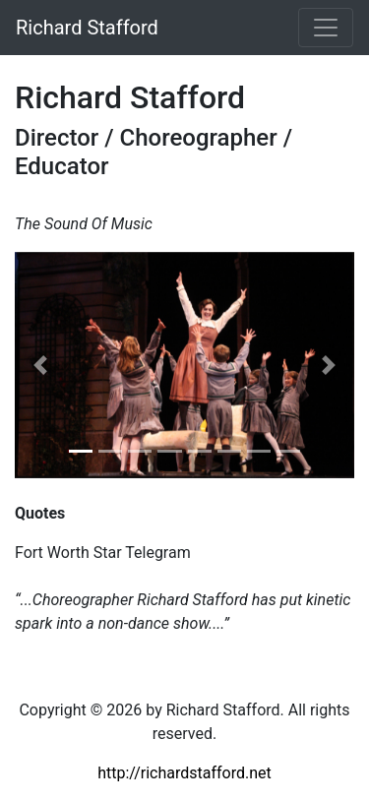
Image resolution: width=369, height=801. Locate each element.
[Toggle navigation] (325, 27)
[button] (40, 365)
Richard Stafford (87, 27)
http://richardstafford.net (184, 773)
